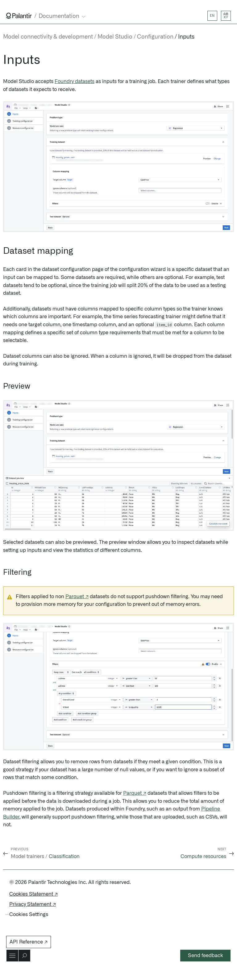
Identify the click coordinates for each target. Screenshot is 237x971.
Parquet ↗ (77, 596)
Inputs (186, 37)
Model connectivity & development (48, 37)
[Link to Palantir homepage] (19, 16)
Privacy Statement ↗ (32, 904)
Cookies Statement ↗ (33, 894)
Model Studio (115, 37)
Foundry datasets (74, 81)
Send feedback (205, 955)
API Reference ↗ (29, 942)
